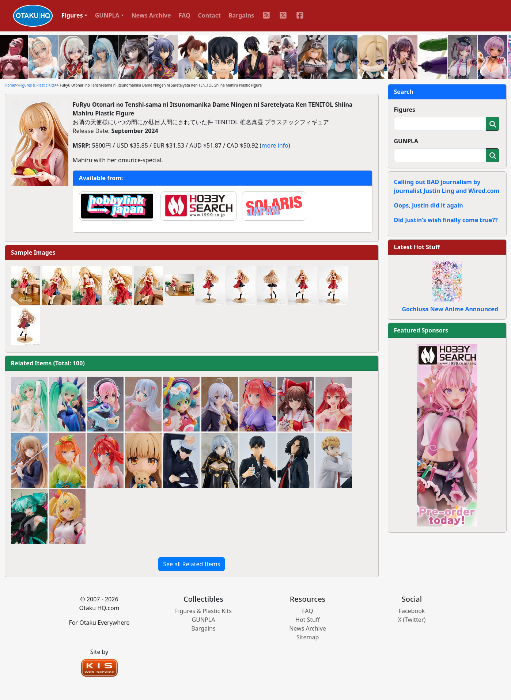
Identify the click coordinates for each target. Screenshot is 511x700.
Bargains (241, 15)
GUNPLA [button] (107, 15)
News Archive (151, 15)
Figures (405, 110)
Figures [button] (72, 15)
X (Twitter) (412, 620)
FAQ (184, 15)
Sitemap (307, 637)
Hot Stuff (307, 620)
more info (274, 145)
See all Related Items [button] (191, 564)
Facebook (412, 611)
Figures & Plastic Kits (37, 85)
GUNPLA (406, 141)
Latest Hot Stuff (417, 247)
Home (10, 85)
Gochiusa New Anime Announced (450, 309)
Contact (209, 15)
